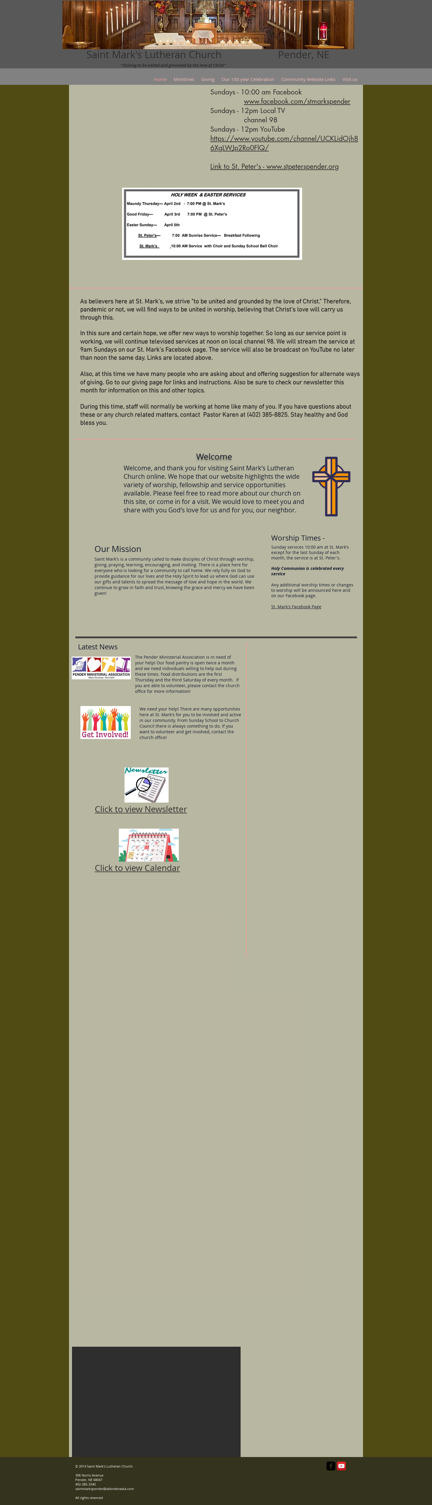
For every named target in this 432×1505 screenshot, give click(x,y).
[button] (156, 1402)
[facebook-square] (330, 1466)
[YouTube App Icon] (341, 1466)
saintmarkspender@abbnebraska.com (104, 1488)
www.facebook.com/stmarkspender (297, 101)
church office (153, 737)
